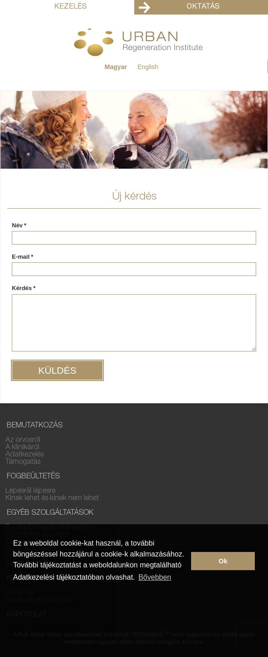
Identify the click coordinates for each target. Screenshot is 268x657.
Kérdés (23, 288)
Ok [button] (223, 561)
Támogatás (22, 462)
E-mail (22, 257)
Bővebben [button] (154, 577)
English (147, 66)
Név (19, 225)
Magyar (116, 66)
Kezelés (70, 7)
